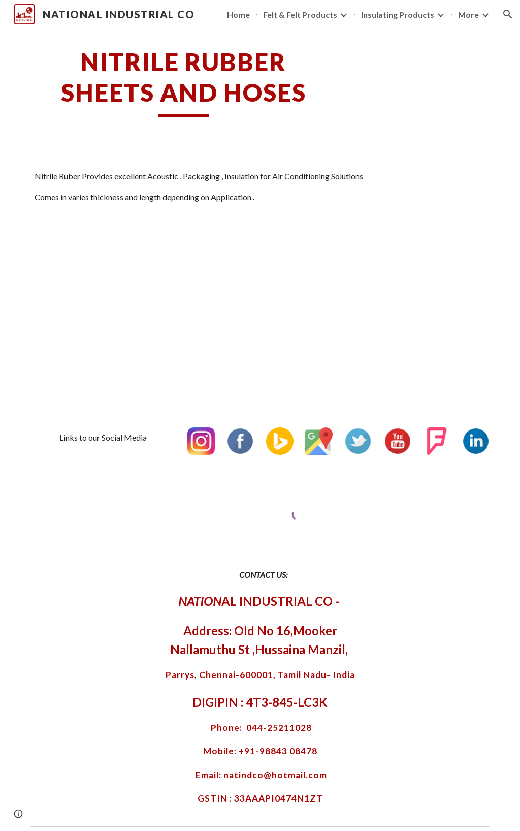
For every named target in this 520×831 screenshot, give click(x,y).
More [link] (468, 14)
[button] (508, 14)
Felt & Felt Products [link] (300, 14)
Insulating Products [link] (397, 14)
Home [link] (238, 14)
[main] (183, 82)
